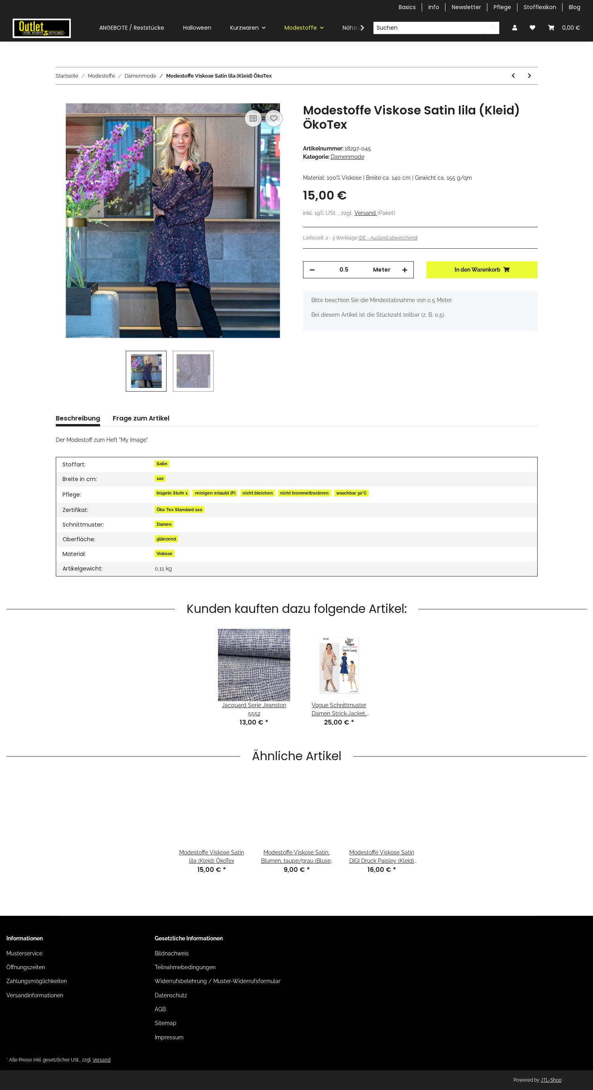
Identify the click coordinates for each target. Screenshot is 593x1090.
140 (160, 478)
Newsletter (466, 7)
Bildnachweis (172, 953)
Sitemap (165, 1023)
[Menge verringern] (312, 270)
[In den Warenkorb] (62, 99)
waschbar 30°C (351, 493)
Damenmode (347, 157)
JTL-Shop (551, 1080)
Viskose (164, 553)
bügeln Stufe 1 (172, 493)
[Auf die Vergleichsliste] (253, 118)
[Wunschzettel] (532, 28)
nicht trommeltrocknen (304, 493)
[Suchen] (430, 28)
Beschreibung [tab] (78, 418)
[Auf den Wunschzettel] (273, 118)
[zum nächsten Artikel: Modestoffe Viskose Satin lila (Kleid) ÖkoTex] (529, 75)
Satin (162, 463)
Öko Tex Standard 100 (180, 509)
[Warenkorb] (564, 28)
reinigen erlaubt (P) (215, 493)
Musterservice (24, 953)
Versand (365, 213)
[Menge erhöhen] (404, 270)
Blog (574, 7)
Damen (164, 524)
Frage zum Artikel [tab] (141, 418)
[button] (514, 28)
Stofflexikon (540, 7)
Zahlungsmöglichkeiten (36, 981)
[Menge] (344, 270)
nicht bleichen (258, 493)
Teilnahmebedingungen (185, 967)
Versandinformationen (34, 995)
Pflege (502, 7)
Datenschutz (171, 995)
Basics (407, 7)
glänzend (166, 538)
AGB (160, 1009)
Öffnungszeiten (25, 967)
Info (433, 7)
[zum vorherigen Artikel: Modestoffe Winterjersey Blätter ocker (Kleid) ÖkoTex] (513, 75)
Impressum (169, 1037)
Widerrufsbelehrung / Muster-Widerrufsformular (217, 981)
